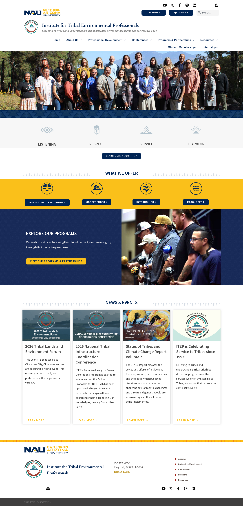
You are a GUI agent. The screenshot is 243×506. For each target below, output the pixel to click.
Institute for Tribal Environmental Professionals (97, 25)
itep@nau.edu (122, 471)
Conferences (142, 40)
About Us (74, 40)
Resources (209, 40)
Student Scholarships (182, 47)
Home (56, 40)
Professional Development (107, 40)
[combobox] (208, 13)
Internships (210, 47)
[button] (3, 80)
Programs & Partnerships (176, 40)
